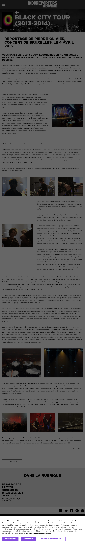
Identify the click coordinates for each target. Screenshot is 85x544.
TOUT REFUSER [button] (28, 538)
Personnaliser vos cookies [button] (51, 538)
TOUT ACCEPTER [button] (10, 538)
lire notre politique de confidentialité (38, 533)
